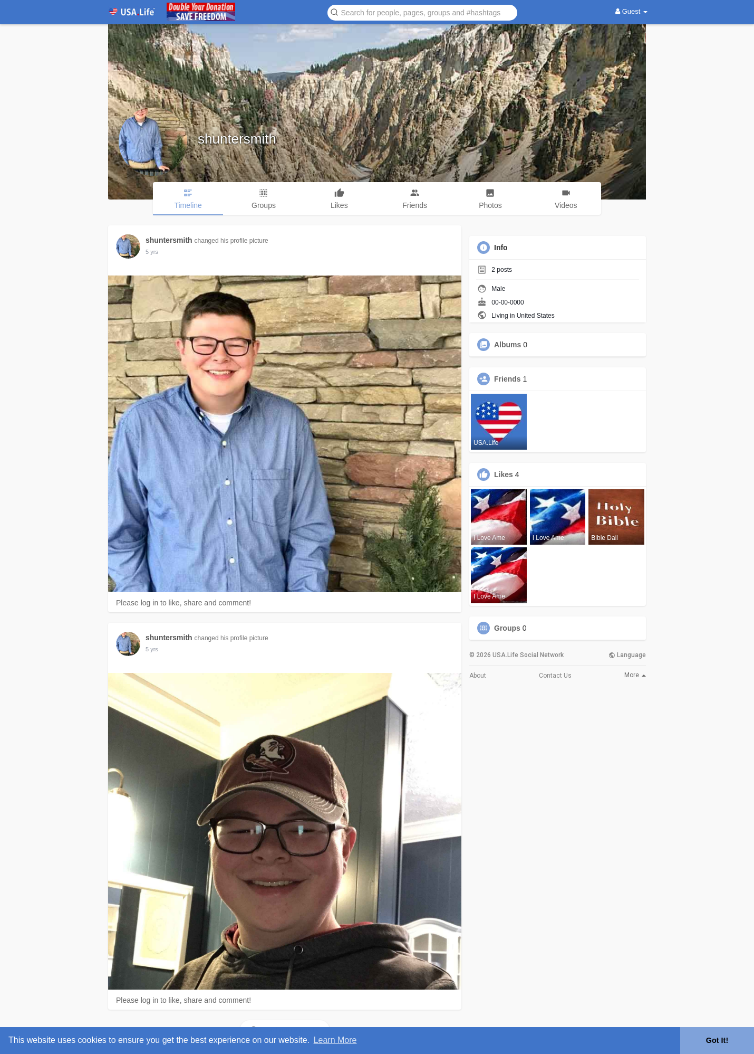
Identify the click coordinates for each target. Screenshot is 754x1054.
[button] (422, 12)
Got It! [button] (717, 1040)
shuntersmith (237, 139)
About (477, 675)
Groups (507, 628)
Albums (507, 344)
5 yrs (152, 252)
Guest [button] (631, 11)
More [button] (635, 675)
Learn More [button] (335, 1040)
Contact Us (555, 675)
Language (627, 655)
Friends (507, 379)
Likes (503, 474)
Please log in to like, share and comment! (183, 603)
